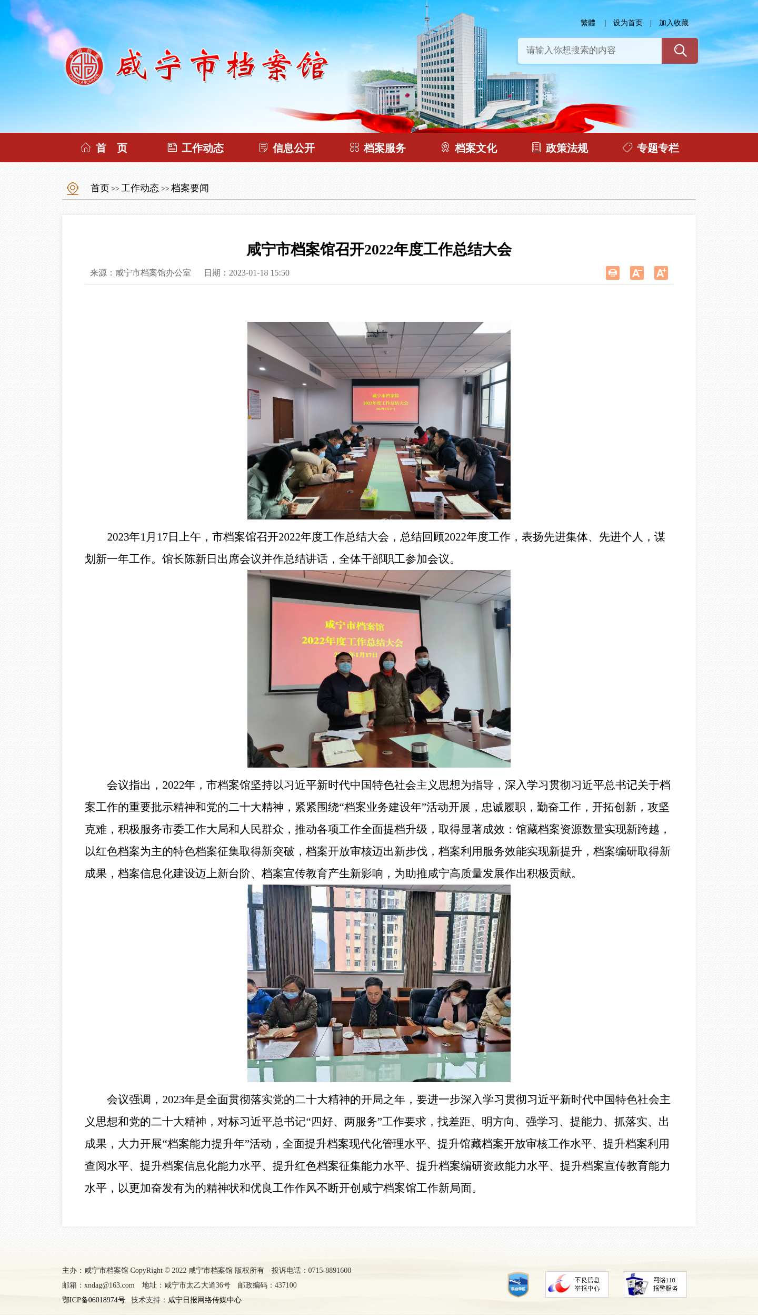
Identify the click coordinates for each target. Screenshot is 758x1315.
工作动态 (195, 147)
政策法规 (559, 147)
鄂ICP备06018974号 (93, 1300)
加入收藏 (674, 23)
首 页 (103, 147)
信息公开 (286, 147)
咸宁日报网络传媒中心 (205, 1300)
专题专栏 (650, 147)
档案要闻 (190, 188)
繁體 (588, 23)
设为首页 (628, 23)
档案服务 (377, 147)
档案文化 (468, 147)
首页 (100, 188)
